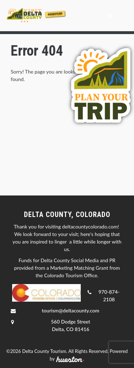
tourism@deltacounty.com (70, 310)
